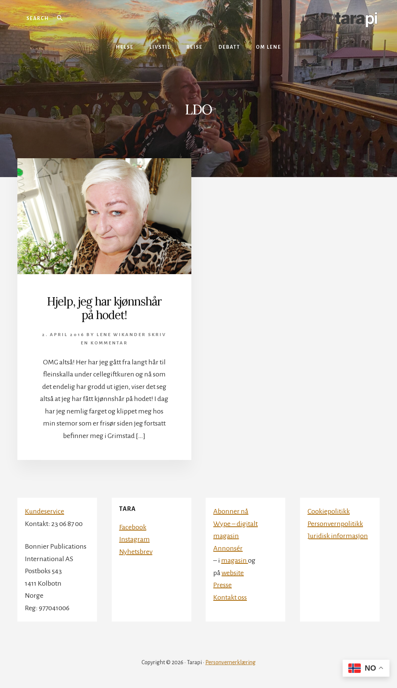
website (233, 573)
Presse (222, 585)
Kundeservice (44, 511)
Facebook (132, 527)
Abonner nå (230, 511)
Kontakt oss (230, 597)
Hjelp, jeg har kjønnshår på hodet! (104, 308)
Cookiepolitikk (329, 511)
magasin (234, 560)
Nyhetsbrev (135, 551)
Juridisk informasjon (338, 536)
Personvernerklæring (230, 662)
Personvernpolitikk (335, 524)
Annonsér (228, 548)
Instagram (134, 539)
